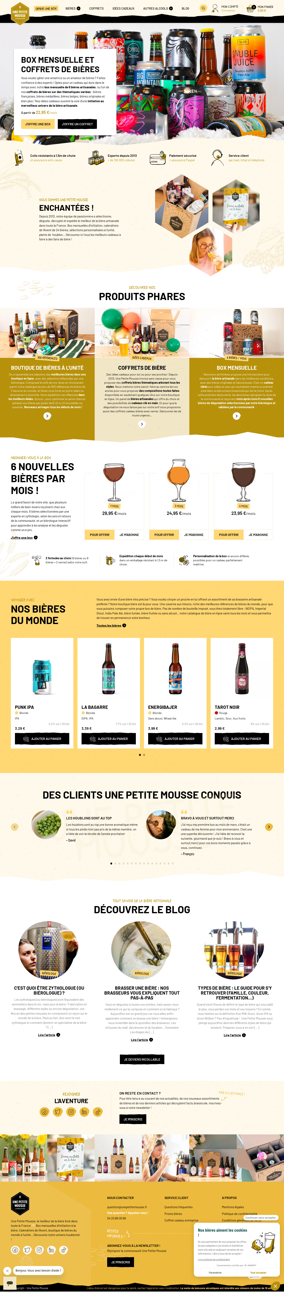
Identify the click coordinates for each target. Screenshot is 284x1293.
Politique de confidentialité (239, 1214)
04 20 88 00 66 (116, 1218)
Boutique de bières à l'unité (47, 367)
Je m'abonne (129, 535)
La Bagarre (95, 707)
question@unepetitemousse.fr (127, 1207)
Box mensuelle (237, 367)
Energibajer (162, 707)
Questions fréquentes (179, 1207)
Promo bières (173, 1214)
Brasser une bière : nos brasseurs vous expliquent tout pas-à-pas (142, 992)
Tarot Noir (227, 707)
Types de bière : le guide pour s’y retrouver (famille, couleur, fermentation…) (235, 992)
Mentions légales (233, 1207)
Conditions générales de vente (241, 1220)
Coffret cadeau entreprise (181, 1220)
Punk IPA (24, 707)
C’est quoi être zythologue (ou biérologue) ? (49, 990)
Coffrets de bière (142, 367)
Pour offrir (99, 535)
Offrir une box (46, 8)
